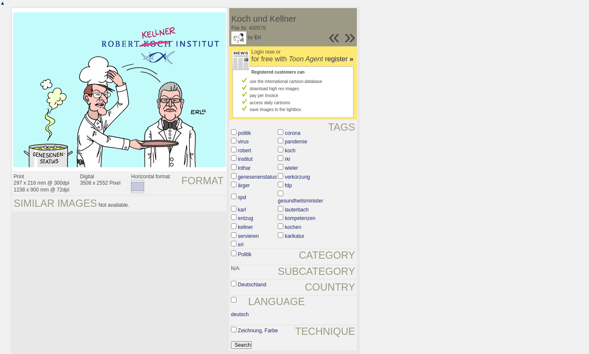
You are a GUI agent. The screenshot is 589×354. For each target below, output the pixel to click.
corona (293, 133)
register (339, 59)
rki (287, 159)
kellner (245, 227)
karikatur (294, 236)
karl (242, 210)
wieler (291, 168)
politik (244, 133)
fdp (288, 185)
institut (245, 159)
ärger (244, 185)
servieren (248, 236)
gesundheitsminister (300, 201)
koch (290, 151)
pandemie (296, 142)
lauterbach (297, 210)
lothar (244, 168)
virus (243, 142)
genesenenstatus (257, 177)
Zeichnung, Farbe (258, 331)
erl (240, 245)
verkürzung (297, 177)
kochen (293, 227)
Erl (257, 37)
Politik (244, 254)
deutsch (240, 314)
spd (242, 197)
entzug (245, 218)
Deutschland (252, 285)
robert (244, 151)
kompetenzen (300, 218)
